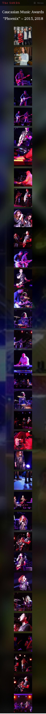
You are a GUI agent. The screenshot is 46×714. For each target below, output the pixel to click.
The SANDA (11, 2)
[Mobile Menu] (39, 3)
